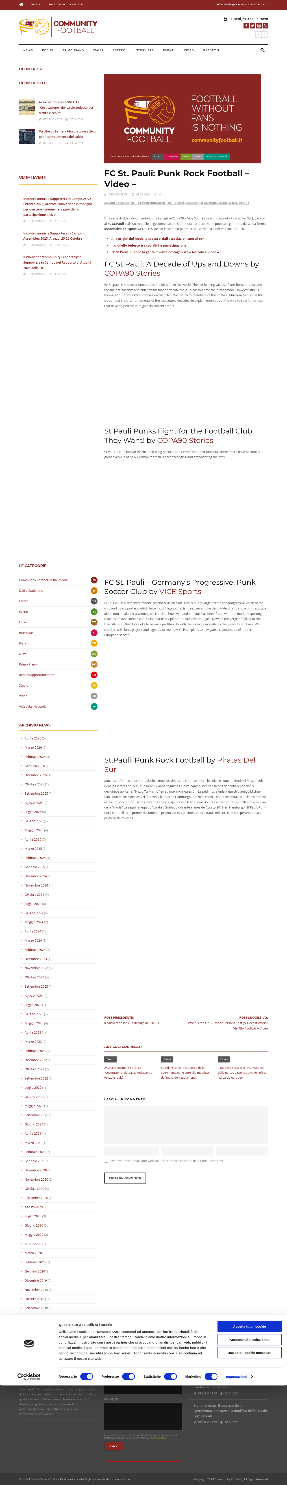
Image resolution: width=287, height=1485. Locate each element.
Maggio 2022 (34, 1106)
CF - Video (176, 203)
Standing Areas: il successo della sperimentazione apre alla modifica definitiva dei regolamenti (185, 1073)
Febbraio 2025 (35, 858)
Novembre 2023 (36, 968)
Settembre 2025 (36, 793)
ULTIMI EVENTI (32, 177)
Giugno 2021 (34, 1124)
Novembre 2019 (36, 1290)
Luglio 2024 (33, 904)
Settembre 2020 (36, 1198)
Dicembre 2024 (36, 876)
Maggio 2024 (34, 922)
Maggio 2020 (34, 1234)
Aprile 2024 (33, 931)
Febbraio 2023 (35, 1051)
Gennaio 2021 (35, 1161)
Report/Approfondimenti (37, 675)
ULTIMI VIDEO (32, 83)
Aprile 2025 (33, 839)
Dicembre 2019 (36, 1280)
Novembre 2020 (36, 1179)
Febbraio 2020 (35, 1262)
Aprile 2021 (33, 1133)
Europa (191, 203)
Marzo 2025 (33, 848)
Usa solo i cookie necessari (250, 1452)
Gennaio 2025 (35, 867)
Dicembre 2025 (36, 775)
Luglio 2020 (33, 1216)
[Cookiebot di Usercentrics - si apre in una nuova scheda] (29, 1476)
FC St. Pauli (208, 203)
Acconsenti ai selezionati (250, 1439)
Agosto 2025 (34, 802)
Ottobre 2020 (34, 1188)
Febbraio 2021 (35, 1152)
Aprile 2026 (33, 738)
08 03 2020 (143, 194)
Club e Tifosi (55, 4)
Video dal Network (217, 156)
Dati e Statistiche (31, 590)
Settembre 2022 (36, 1078)
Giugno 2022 (34, 1097)
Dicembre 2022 (36, 1060)
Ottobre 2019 (34, 1299)
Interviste (144, 50)
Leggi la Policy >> (30, 1378)
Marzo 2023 (33, 1041)
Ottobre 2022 (34, 1069)
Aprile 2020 (33, 1244)
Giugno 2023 (34, 1014)
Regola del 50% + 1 (234, 203)
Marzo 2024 (33, 940)
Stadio (23, 685)
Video (189, 50)
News (28, 50)
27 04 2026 (77, 119)
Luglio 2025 (33, 812)
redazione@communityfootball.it (242, 4)
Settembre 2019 (36, 1308)
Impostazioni (236, 1476)
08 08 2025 (61, 274)
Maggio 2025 (34, 830)
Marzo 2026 (33, 747)
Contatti (76, 4)
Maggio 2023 (34, 1023)
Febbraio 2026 (35, 756)
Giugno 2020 (34, 1225)
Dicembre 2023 (36, 959)
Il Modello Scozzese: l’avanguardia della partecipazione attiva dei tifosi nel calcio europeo (242, 1073)
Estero (119, 50)
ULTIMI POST (31, 69)
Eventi (169, 50)
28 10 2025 (61, 221)
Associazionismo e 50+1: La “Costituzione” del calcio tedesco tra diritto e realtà (128, 1073)
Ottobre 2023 (34, 977)
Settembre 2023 (36, 986)
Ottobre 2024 (34, 894)
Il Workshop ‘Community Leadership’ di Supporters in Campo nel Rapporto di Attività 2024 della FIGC (57, 262)
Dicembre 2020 (36, 1170)
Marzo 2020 (33, 1253)
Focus (47, 50)
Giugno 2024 (34, 913)
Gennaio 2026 (35, 766)
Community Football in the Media (130, 156)
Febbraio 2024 (35, 949)
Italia (98, 50)
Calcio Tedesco (117, 203)
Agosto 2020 (34, 1207)
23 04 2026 (77, 143)
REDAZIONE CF (118, 194)
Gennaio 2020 (35, 1271)
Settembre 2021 (36, 1115)
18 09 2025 (61, 245)
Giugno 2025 (34, 821)
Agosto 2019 (34, 1317)
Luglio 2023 (33, 1005)
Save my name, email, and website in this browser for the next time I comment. (166, 1161)
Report (211, 50)
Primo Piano (73, 50)
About (35, 4)
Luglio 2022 (33, 1087)
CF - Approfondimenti (149, 203)
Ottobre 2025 (34, 784)
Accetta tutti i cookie (249, 1426)
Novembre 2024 (36, 885)
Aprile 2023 (33, 1032)
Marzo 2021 (33, 1142)
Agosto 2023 (34, 995)
